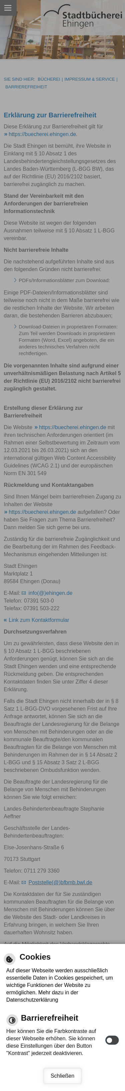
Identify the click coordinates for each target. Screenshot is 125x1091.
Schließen (62, 1076)
